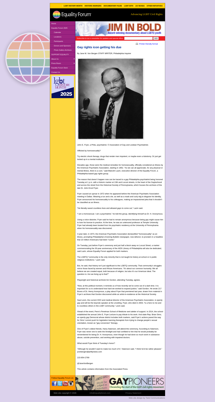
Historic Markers (93, 6)
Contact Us (55, 72)
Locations (57, 37)
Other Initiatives (154, 6)
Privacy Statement (133, 393)
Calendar (57, 32)
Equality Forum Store (59, 68)
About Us (55, 59)
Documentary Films (113, 6)
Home (53, 23)
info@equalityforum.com (100, 393)
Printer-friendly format (146, 44)
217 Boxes (140, 6)
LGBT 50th (128, 6)
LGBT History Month (73, 6)
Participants (58, 41)
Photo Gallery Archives (63, 50)
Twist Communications (155, 398)
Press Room (56, 63)
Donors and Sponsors (62, 46)
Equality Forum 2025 (59, 28)
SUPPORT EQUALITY (60, 54)
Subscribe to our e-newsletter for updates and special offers (100, 38)
